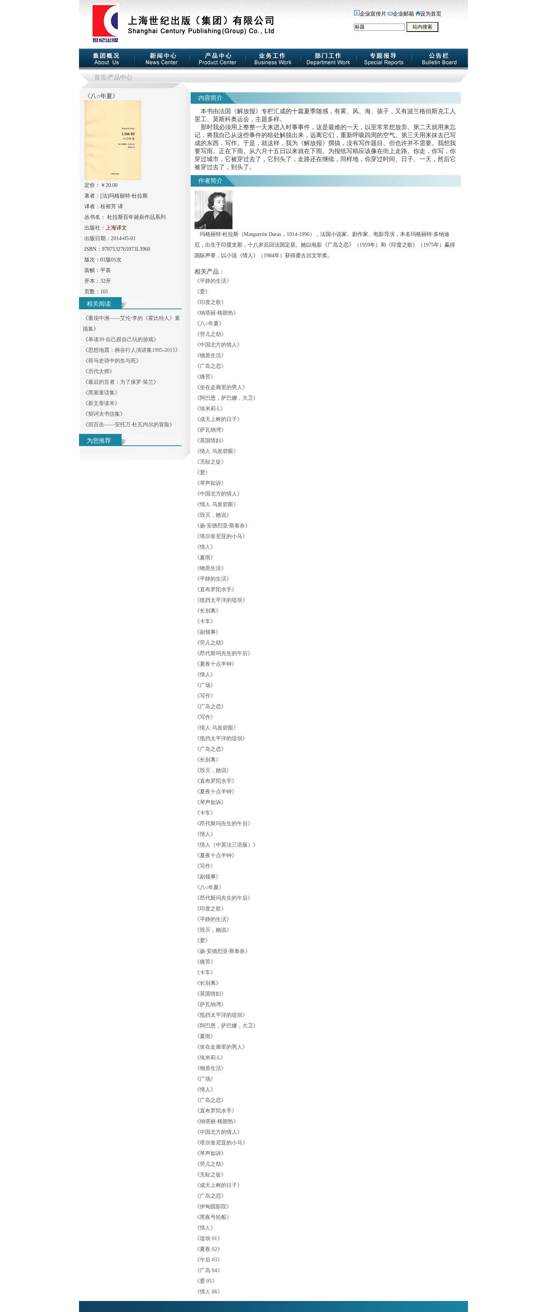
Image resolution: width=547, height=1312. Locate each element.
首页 (100, 77)
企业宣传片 (370, 14)
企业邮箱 (401, 14)
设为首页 (428, 14)
